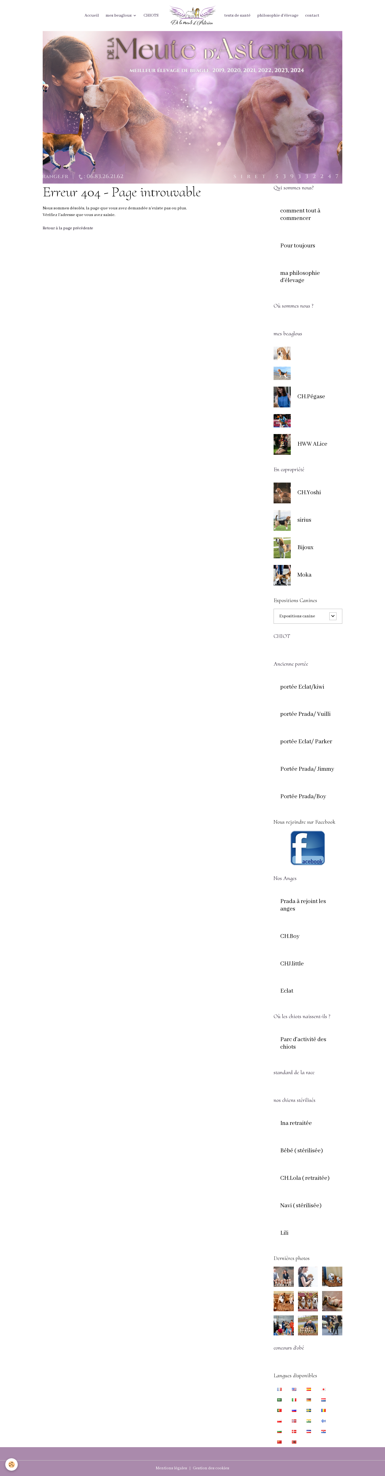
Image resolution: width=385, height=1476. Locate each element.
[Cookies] (12, 1464)
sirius (304, 520)
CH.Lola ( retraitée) (305, 1178)
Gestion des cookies (211, 1468)
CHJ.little (292, 964)
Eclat (286, 991)
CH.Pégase (311, 396)
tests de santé (237, 15)
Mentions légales (171, 1468)
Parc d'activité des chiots (303, 1043)
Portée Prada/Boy (303, 796)
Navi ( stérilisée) (301, 1205)
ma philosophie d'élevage (300, 277)
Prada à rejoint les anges (303, 905)
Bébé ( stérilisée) (301, 1151)
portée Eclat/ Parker (306, 741)
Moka (304, 575)
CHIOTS (151, 15)
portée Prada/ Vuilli (305, 714)
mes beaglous (119, 15)
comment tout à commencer (300, 214)
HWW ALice (312, 444)
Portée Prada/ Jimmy (307, 769)
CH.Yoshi (309, 492)
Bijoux (305, 547)
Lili (284, 1233)
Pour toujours (297, 246)
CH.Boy (290, 936)
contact (312, 15)
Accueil (92, 15)
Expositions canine (297, 616)
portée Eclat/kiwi (302, 687)
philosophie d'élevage (278, 15)
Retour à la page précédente (69, 228)
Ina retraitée (296, 1123)
